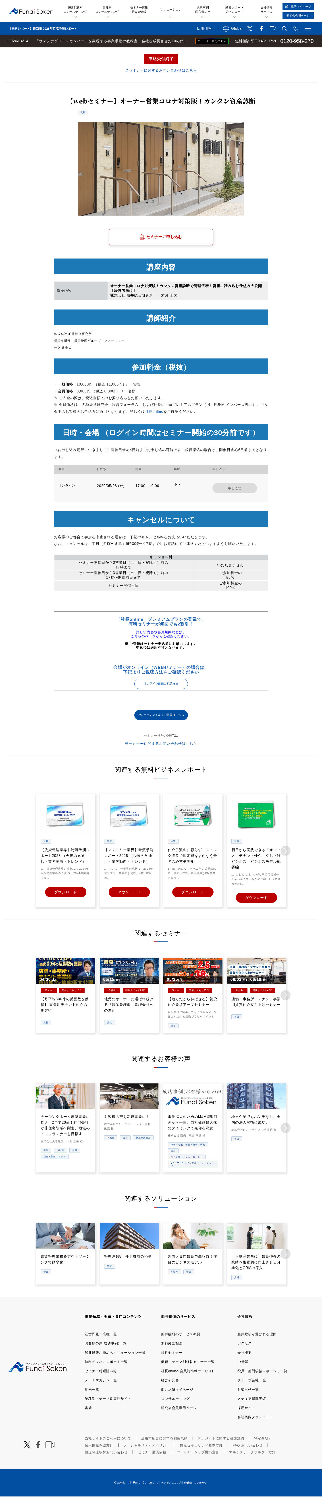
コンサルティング (175, 1411)
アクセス (244, 1356)
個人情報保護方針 (99, 1458)
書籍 (88, 1420)
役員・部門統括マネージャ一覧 (262, 1383)
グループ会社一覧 (251, 1393)
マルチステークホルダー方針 (252, 1465)
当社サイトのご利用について (108, 1451)
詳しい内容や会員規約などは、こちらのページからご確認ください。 (161, 646)
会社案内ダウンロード (255, 1430)
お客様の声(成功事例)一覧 (106, 1356)
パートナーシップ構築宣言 (197, 1465)
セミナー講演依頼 (152, 1465)
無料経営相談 (172, 1356)
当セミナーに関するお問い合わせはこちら (161, 83)
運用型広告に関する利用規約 (164, 1451)
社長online (154, 424)
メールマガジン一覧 (101, 1393)
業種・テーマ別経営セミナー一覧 (188, 1374)
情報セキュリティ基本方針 (201, 1458)
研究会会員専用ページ (179, 1420)
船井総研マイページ (177, 1402)
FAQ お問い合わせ (248, 1458)
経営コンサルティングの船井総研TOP (33, 52)
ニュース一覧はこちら (211, 41)
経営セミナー (172, 1365)
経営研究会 (170, 1393)
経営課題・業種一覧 (101, 1346)
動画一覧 (92, 1402)
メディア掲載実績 (251, 1411)
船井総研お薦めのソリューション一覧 (115, 1365)
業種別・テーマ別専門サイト (108, 1411)
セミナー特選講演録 (101, 1383)
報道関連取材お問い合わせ (106, 1465)
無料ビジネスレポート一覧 (106, 1374)
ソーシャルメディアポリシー (146, 1458)
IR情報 (242, 1374)
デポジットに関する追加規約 (221, 1451)
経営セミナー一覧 (81, 52)
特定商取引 (263, 1451)
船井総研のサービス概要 (180, 1346)
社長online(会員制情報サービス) (187, 1383)
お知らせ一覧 (248, 1402)
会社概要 (244, 1365)
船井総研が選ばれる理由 (257, 1346)
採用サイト (246, 1420)
